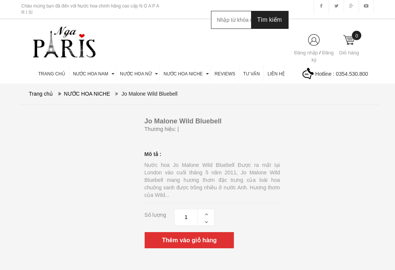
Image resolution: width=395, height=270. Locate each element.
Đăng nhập (306, 53)
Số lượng (155, 215)
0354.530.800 (352, 74)
